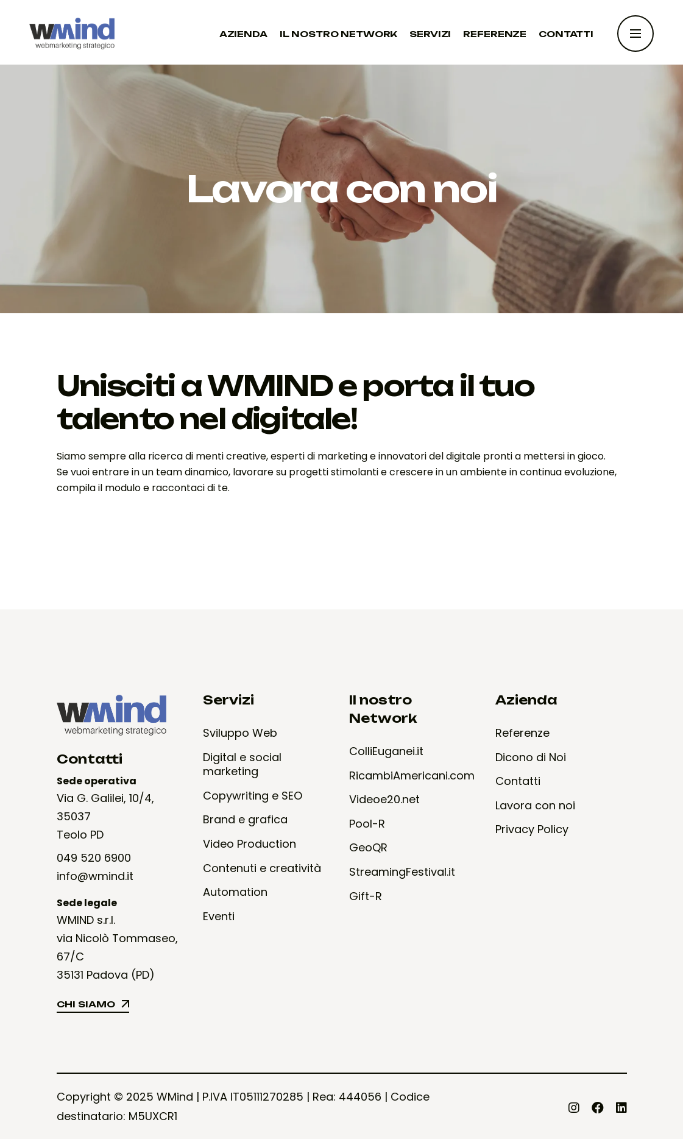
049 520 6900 (94, 857)
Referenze (522, 733)
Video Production (249, 844)
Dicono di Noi (530, 757)
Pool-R (367, 824)
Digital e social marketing (242, 764)
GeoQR (368, 847)
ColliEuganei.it (386, 751)
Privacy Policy (531, 829)
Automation (235, 892)
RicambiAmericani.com (412, 775)
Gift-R (365, 896)
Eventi (219, 916)
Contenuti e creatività (262, 868)
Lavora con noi (535, 805)
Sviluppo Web (240, 733)
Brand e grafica (245, 819)
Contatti (517, 781)
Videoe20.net (384, 799)
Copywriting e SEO (252, 796)
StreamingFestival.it (402, 872)
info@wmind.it (95, 876)
